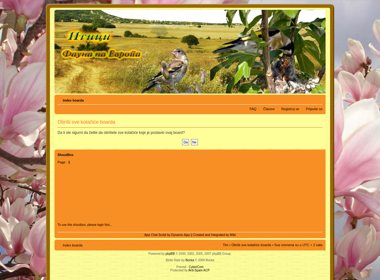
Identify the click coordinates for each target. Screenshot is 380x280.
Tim (225, 245)
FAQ (253, 109)
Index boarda (73, 100)
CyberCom (196, 267)
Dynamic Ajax (180, 235)
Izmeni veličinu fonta (318, 99)
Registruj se (290, 109)
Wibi (233, 235)
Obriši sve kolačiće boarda (251, 245)
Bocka (190, 260)
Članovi (268, 109)
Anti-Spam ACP (199, 270)
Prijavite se (314, 109)
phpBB (170, 253)
